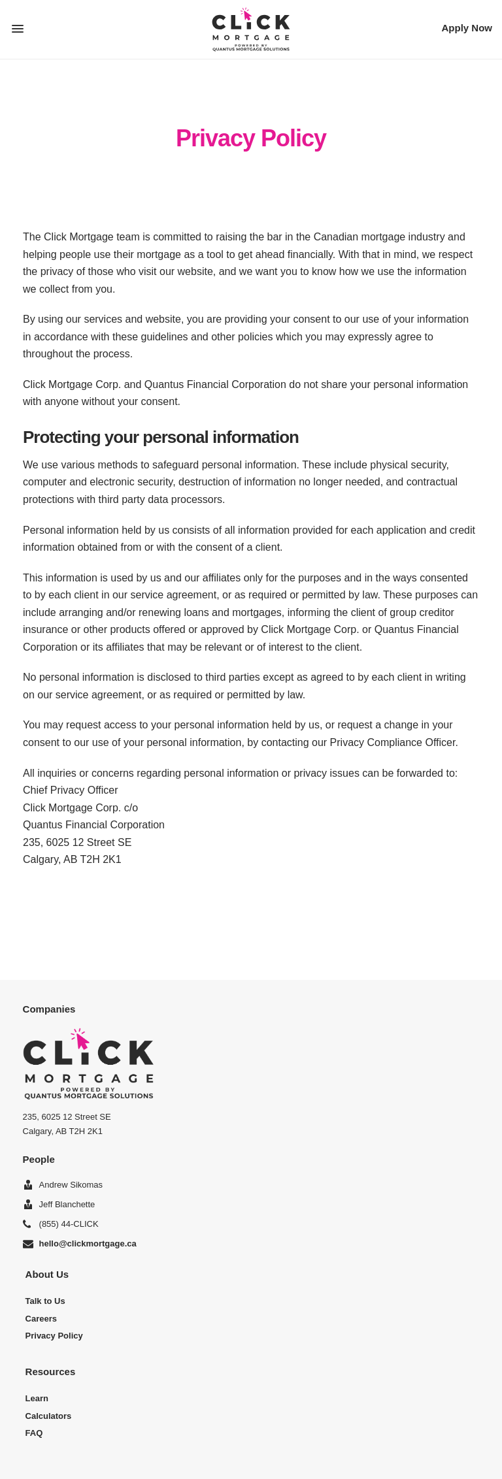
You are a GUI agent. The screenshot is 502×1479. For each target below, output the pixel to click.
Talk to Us (45, 1301)
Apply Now (467, 27)
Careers (41, 1319)
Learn (36, 1398)
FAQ (34, 1433)
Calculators (48, 1416)
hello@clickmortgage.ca (88, 1243)
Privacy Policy (54, 1336)
